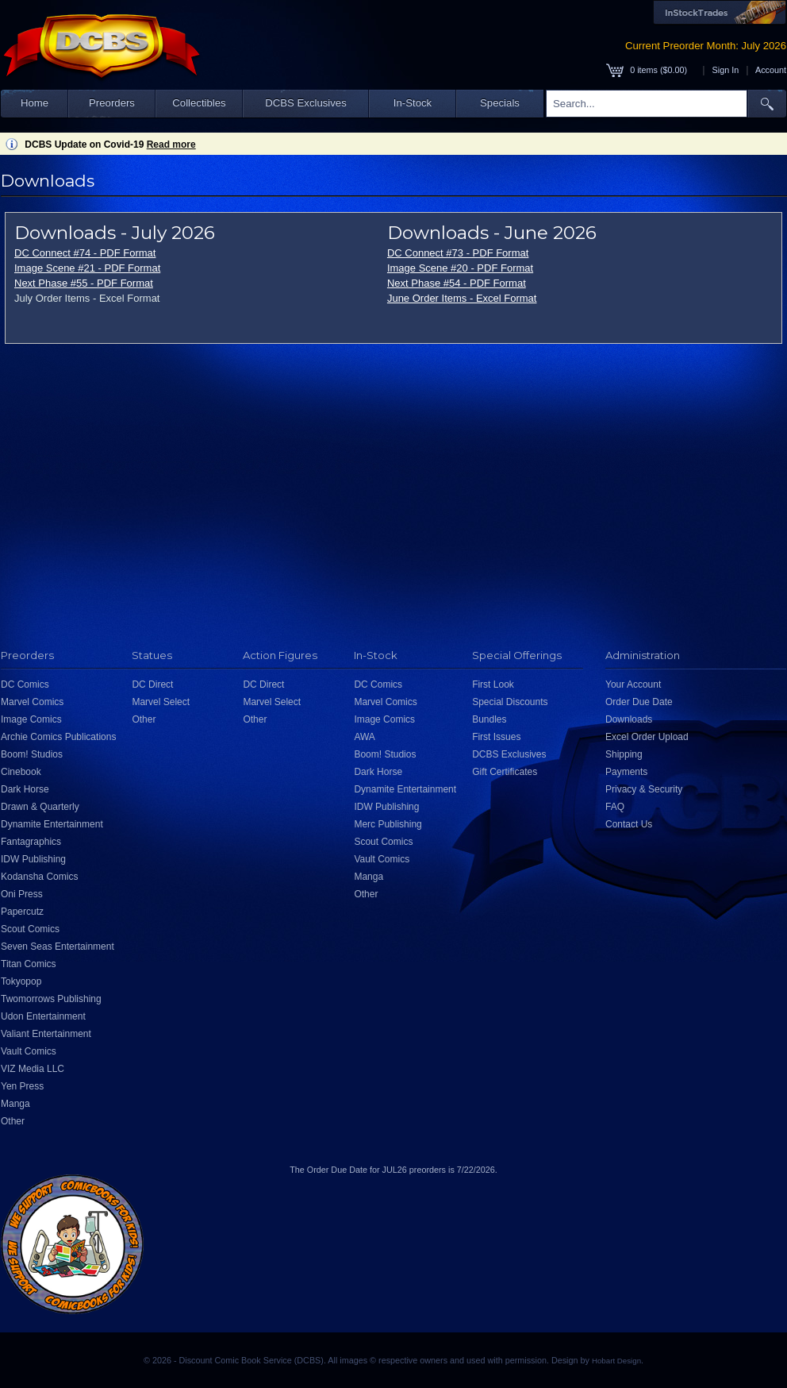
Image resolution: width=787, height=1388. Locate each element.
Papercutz (22, 911)
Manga (15, 1103)
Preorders (112, 103)
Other (13, 1121)
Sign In (725, 70)
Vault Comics (28, 1051)
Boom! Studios (32, 754)
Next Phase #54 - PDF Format (456, 283)
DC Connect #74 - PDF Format (84, 253)
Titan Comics (28, 964)
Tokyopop (21, 981)
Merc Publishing (387, 824)
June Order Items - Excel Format (462, 298)
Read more (171, 144)
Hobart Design (616, 1360)
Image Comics (31, 719)
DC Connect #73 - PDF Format (457, 253)
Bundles (489, 719)
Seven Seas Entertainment (57, 946)
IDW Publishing (33, 859)
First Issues (496, 736)
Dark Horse (25, 789)
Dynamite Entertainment (52, 824)
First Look (493, 684)
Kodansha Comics (39, 876)
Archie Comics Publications (58, 736)
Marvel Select (161, 701)
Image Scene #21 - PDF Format (87, 268)
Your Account (633, 684)
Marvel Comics (32, 701)
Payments (626, 771)
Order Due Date (639, 701)
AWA (364, 736)
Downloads (628, 719)
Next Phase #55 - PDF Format (83, 283)
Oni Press (22, 894)
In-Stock (413, 103)
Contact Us (628, 824)
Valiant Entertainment (46, 1033)
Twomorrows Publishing (51, 998)
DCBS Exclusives (306, 103)
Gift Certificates (504, 771)
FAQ (614, 806)
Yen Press (22, 1086)
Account (770, 70)
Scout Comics (30, 929)
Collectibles (198, 103)
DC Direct (152, 684)
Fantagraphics (31, 841)
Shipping (624, 754)
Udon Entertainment (43, 1016)
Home (34, 103)
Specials (500, 103)
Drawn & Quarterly (40, 806)
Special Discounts (509, 701)
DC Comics (25, 684)
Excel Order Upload (647, 736)
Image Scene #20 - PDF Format (460, 268)
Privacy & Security (643, 789)
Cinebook (21, 771)
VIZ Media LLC (32, 1068)
